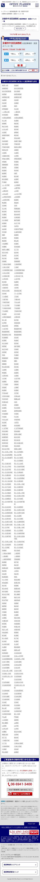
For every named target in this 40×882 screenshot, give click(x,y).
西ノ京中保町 (18, 499)
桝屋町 (16, 632)
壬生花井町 (18, 679)
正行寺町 (17, 314)
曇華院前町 (18, 411)
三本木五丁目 (18, 276)
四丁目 (4, 737)
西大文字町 (6, 449)
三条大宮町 (6, 267)
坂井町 (16, 252)
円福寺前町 (6, 147)
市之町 (16, 109)
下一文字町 (18, 293)
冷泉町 (16, 740)
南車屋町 (5, 653)
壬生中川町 (18, 671)
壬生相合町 (18, 653)
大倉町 (16, 153)
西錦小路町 (18, 449)
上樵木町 (5, 191)
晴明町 (4, 346)
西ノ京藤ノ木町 (19, 527)
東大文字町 (6, 594)
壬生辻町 (17, 668)
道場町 (4, 408)
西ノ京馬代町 (6, 519)
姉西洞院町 (18, 94)
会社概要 (10, 844)
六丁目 (4, 743)
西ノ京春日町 (6, 463)
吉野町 (16, 734)
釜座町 (16, 182)
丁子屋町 (5, 384)
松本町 (4, 641)
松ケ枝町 (5, 638)
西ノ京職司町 (18, 487)
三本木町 (5, 279)
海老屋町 (5, 141)
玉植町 (4, 370)
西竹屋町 (5, 446)
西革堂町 (5, 443)
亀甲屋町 (17, 220)
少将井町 (17, 317)
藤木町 (16, 606)
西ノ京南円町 (6, 536)
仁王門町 (5, 428)
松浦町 (16, 635)
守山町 (4, 717)
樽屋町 (4, 373)
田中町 (16, 367)
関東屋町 (17, 208)
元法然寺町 (6, 711)
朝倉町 (16, 85)
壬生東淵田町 (18, 690)
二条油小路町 (6, 553)
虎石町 (4, 405)
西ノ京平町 (6, 527)
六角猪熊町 (6, 746)
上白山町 (5, 194)
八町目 (16, 571)
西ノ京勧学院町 (19, 466)
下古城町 (17, 305)
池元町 (4, 103)
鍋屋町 (4, 425)
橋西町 (4, 565)
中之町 (16, 417)
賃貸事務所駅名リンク (11, 872)
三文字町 (17, 279)
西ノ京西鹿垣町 (7, 513)
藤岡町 (4, 606)
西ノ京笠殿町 (18, 460)
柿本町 (16, 170)
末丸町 (16, 337)
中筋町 (4, 417)
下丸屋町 (19, 49)
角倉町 (16, 340)
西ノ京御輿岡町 (19, 533)
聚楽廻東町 (18, 331)
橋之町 (16, 565)
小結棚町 (5, 244)
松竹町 (16, 320)
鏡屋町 (4, 170)
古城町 (16, 615)
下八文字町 (6, 305)
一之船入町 (6, 112)
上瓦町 (4, 188)
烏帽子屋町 (18, 141)
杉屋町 (4, 340)
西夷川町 (5, 434)
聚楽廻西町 (6, 331)
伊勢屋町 (5, 109)
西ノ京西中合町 (19, 513)
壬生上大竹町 (18, 656)
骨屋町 (4, 627)
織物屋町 (5, 164)
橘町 (15, 361)
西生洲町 (5, 431)
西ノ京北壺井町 (7, 472)
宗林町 (16, 349)
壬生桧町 (5, 693)
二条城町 (5, 556)
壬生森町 (17, 699)
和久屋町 (5, 752)
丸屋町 (4, 647)
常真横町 (5, 337)
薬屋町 (16, 235)
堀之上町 (5, 629)
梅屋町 (16, 126)
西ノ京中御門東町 (19, 503)
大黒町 (16, 375)
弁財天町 (17, 621)
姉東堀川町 (18, 97)
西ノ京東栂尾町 (19, 522)
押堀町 (4, 162)
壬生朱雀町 (18, 662)
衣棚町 (4, 247)
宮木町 (4, 702)
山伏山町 (5, 729)
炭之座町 (5, 343)
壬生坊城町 (6, 696)
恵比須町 (17, 138)
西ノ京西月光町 (19, 510)
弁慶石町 (5, 621)
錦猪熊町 (5, 437)
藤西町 (4, 609)
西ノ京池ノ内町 (7, 452)
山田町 (4, 726)
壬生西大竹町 (18, 673)
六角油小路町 (18, 743)
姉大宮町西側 (18, 88)
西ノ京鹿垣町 (18, 481)
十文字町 (5, 329)
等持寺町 (5, 399)
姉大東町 (17, 91)
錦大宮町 (17, 437)
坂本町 (4, 255)
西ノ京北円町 (6, 469)
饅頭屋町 (17, 647)
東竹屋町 (5, 591)
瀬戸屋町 (17, 346)
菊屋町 (4, 217)
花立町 (4, 574)
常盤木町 (5, 402)
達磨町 (4, 381)
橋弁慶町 (17, 568)
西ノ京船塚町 (6, 530)
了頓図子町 (6, 740)
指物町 (4, 261)
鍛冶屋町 (5, 179)
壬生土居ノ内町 (7, 671)
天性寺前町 (6, 396)
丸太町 (16, 644)
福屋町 (16, 603)
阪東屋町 (5, 577)
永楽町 (4, 132)
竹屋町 (16, 355)
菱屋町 (4, 597)
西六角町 (17, 550)
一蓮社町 (17, 112)
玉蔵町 (16, 370)
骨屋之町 (17, 627)
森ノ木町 (17, 714)
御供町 (4, 167)
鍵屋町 (4, 173)
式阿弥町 (5, 285)
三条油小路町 (6, 264)
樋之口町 (17, 597)
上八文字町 (18, 194)
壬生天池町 (6, 656)
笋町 (23, 49)
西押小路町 (18, 434)
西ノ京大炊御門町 (7, 459)
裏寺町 (16, 129)
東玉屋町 (17, 591)
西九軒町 (17, 440)
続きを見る (19, 28)
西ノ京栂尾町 (6, 496)
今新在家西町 (6, 118)
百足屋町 (17, 705)
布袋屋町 (17, 624)
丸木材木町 (6, 644)
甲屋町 (4, 182)
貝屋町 (16, 167)
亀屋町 (4, 203)
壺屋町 (16, 390)
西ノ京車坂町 (18, 472)
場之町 (16, 574)
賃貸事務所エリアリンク (12, 865)
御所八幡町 (6, 249)
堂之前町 (17, 408)
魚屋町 (16, 120)
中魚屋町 (5, 414)
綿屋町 (16, 752)
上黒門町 (17, 188)
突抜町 (4, 387)
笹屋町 (16, 258)
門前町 (16, 717)
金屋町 (16, 179)
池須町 (16, 100)
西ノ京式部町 (6, 484)
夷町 (3, 138)
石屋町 (4, 106)
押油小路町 (6, 159)
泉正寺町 (5, 349)
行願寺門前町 (18, 229)
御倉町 (4, 650)
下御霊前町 (6, 302)
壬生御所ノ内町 (19, 659)
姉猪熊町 (5, 88)
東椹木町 (17, 588)
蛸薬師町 (5, 358)
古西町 (4, 618)
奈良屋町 (17, 425)
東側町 (16, 585)
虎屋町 (16, 405)
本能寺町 (17, 629)
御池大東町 (18, 147)
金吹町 (4, 229)
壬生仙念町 (18, 665)
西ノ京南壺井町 (19, 541)
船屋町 (16, 612)
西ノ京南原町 (6, 544)
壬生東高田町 (6, 685)
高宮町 (16, 352)
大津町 (16, 156)
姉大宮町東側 (6, 91)
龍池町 (16, 364)
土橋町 (16, 387)
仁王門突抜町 (18, 428)
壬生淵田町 (18, 693)
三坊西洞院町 (18, 273)
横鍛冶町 (5, 734)
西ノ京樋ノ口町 (19, 524)
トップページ (4, 844)
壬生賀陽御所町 (7, 659)
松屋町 (16, 641)
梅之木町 (5, 126)
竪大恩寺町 (6, 367)
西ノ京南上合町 (7, 541)
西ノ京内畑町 (18, 452)
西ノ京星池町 (6, 533)
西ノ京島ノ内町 (19, 484)
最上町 (4, 708)
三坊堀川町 (6, 276)
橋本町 (4, 571)
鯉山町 (16, 241)
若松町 (16, 749)
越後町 (16, 132)
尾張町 (16, 164)
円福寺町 (17, 144)
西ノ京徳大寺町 (19, 496)
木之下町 (17, 223)
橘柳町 (4, 364)
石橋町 (16, 103)
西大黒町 (17, 446)
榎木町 (16, 135)
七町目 (16, 422)
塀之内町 (17, 618)
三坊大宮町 (6, 273)
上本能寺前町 (6, 197)
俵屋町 (16, 373)
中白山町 (5, 419)
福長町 (4, 603)
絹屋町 (4, 223)
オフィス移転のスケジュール (15, 848)
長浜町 (4, 422)
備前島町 (17, 600)
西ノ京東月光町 (7, 522)
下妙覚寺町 (18, 311)
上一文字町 (6, 185)
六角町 (4, 749)
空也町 (4, 232)
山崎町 (16, 723)
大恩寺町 (5, 375)
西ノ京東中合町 (7, 524)
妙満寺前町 (6, 705)
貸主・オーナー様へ (18, 844)
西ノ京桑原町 (6, 475)
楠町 (3, 235)
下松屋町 (17, 308)
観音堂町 (17, 211)
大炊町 (4, 153)
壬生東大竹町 (18, 682)
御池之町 (5, 150)
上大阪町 (17, 185)
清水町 (4, 293)
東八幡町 (17, 594)
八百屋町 (5, 720)
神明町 (16, 326)
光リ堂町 (5, 580)
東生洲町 (17, 580)
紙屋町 (16, 200)
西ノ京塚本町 (18, 490)
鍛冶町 (16, 176)
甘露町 (4, 214)
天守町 (16, 393)
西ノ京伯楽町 (6, 516)
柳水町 (16, 737)
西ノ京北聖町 (18, 530)
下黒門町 (5, 299)
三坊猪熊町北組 (7, 270)
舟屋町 (4, 615)
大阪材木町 (6, 156)
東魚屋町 (5, 583)
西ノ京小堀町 (6, 478)
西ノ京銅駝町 (6, 499)
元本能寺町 (18, 711)
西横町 (4, 550)
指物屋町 (17, 261)
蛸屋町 (16, 358)
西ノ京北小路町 (19, 469)
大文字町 (17, 378)
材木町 (4, 282)
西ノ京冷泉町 (18, 547)
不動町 (4, 612)
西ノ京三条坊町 (7, 481)
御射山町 (17, 650)
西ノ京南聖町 (18, 507)
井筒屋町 (5, 115)
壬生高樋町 (6, 668)
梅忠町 (16, 123)
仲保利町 (17, 419)
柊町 (15, 577)
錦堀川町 (5, 440)
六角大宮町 (18, 746)
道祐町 (4, 411)
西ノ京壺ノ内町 (19, 493)
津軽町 (16, 384)
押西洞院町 (18, 159)
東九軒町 (5, 588)
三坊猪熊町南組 (19, 270)
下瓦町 (16, 296)
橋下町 (16, 562)
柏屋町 (4, 176)
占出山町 (5, 129)
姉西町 (4, 94)
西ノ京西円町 (6, 510)
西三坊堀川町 (18, 443)
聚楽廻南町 (18, 334)
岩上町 (4, 120)
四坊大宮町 (6, 291)
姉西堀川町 (6, 97)
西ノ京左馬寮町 (19, 478)
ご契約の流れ (4, 848)
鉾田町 (4, 624)
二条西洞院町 (6, 559)
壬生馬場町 (6, 682)
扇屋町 (16, 150)
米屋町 (16, 244)
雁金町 (16, 203)
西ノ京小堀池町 (19, 475)
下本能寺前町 (6, 308)
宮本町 (16, 702)
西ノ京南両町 (18, 544)
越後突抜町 (6, 135)
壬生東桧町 (6, 690)
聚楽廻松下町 (6, 334)
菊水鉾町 (17, 214)
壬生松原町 (18, 696)
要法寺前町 (18, 732)
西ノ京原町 (18, 516)
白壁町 (4, 323)
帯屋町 (16, 162)
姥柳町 (4, 123)
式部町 (16, 285)
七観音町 (5, 288)
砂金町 (4, 314)
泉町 (15, 106)
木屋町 (4, 226)
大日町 (4, 378)
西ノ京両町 (6, 547)
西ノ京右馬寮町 (7, 455)
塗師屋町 (17, 559)
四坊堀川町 (18, 291)
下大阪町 (5, 296)
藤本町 (16, 609)
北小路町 (5, 220)
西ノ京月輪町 (6, 493)
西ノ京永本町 (6, 507)
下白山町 (17, 302)
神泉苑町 (17, 323)
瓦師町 (4, 205)
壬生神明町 (6, 665)
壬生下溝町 (6, 662)
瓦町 (15, 205)
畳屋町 (4, 361)
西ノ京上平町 (6, 466)
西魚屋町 (17, 431)
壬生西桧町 (18, 676)
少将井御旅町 (6, 317)
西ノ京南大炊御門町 (19, 538)
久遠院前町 (18, 232)
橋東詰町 (5, 568)
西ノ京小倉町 (18, 458)
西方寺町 (5, 252)
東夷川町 (17, 583)
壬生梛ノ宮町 (6, 673)
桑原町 (4, 241)
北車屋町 (17, 217)
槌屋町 (4, 390)
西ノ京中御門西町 (7, 503)
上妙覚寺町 (6, 200)
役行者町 (5, 144)
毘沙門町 (5, 600)
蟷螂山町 (17, 399)
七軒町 (16, 288)
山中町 (16, 726)
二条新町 (17, 553)
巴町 (15, 402)
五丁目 (16, 249)
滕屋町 (16, 381)
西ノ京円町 (18, 455)
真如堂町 (5, 326)
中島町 (16, 414)
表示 (33, 70)
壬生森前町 (6, 699)
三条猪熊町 (18, 264)
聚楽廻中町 (18, 329)
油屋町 (4, 100)
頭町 (15, 173)
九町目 (16, 226)
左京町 (16, 255)
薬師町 (16, 720)
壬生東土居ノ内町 (19, 686)
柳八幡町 (5, 723)
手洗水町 (12, 49)
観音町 (4, 211)
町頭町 (4, 635)
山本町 (16, 729)
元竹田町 (17, 708)
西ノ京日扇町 (18, 519)
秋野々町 (5, 85)
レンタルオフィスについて (23, 850)
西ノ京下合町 (6, 487)
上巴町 (16, 191)
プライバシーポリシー (28, 844)
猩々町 (4, 320)
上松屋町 (17, 197)
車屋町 (16, 238)
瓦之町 (4, 208)
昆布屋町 (17, 247)
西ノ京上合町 (18, 463)
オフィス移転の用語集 (28, 848)
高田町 (4, 352)
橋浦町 (4, 562)
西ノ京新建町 (6, 490)
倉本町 (4, 238)
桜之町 (4, 258)
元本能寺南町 (6, 714)
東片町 (4, 585)
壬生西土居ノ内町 (7, 678)
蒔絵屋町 (5, 632)
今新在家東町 (18, 118)
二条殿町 (17, 556)
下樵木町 (17, 299)
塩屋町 (16, 282)
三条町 (16, 267)
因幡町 (16, 115)
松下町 (16, 638)
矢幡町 (4, 732)
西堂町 (16, 343)
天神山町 (17, 396)
